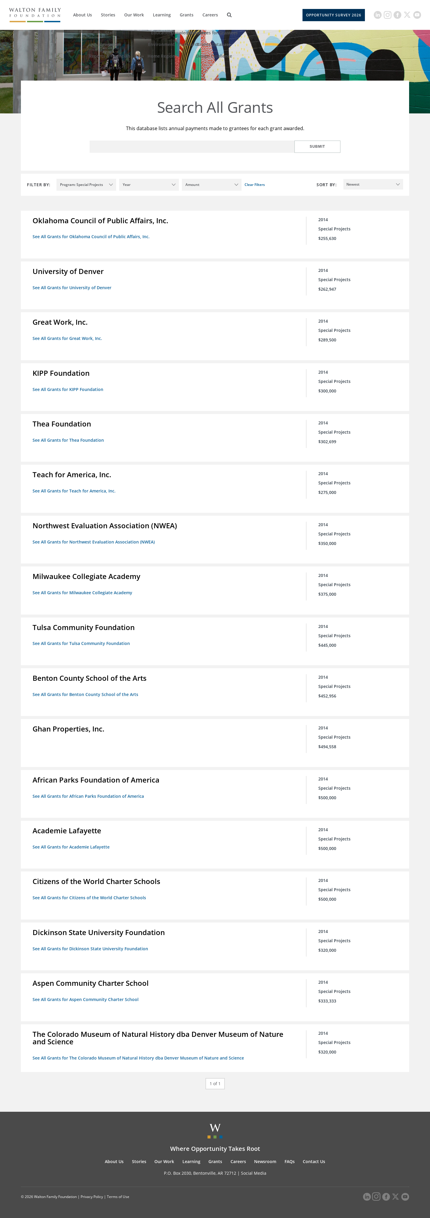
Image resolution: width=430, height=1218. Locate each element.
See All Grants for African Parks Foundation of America (88, 794)
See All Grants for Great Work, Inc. (67, 338)
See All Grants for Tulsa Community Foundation (81, 642)
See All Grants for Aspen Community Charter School (86, 997)
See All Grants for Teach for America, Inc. (74, 490)
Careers (210, 15)
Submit (321, 146)
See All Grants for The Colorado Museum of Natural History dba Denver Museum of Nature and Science (138, 1056)
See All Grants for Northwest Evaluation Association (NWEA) (94, 541)
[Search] (229, 15)
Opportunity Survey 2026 (333, 15)
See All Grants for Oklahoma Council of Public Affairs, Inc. (91, 236)
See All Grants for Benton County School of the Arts (86, 693)
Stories (108, 15)
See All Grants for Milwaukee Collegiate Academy (83, 592)
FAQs (290, 1159)
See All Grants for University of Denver (72, 287)
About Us (82, 15)
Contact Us (314, 1159)
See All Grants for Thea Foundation (68, 439)
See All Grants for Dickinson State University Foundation (90, 947)
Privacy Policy (92, 1194)
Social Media (253, 1171)
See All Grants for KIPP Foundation (68, 389)
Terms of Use (118, 1194)
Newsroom (265, 1159)
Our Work (134, 15)
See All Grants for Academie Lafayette (71, 845)
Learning (162, 15)
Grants (187, 15)
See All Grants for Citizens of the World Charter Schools (89, 896)
